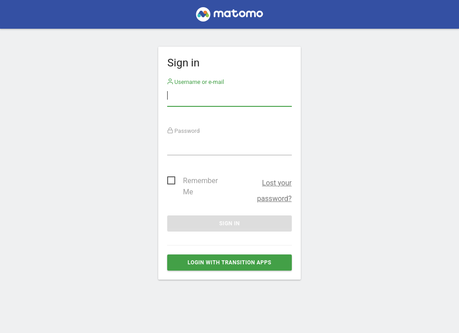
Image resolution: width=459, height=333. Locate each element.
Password (183, 130)
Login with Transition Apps (230, 262)
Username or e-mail (195, 82)
